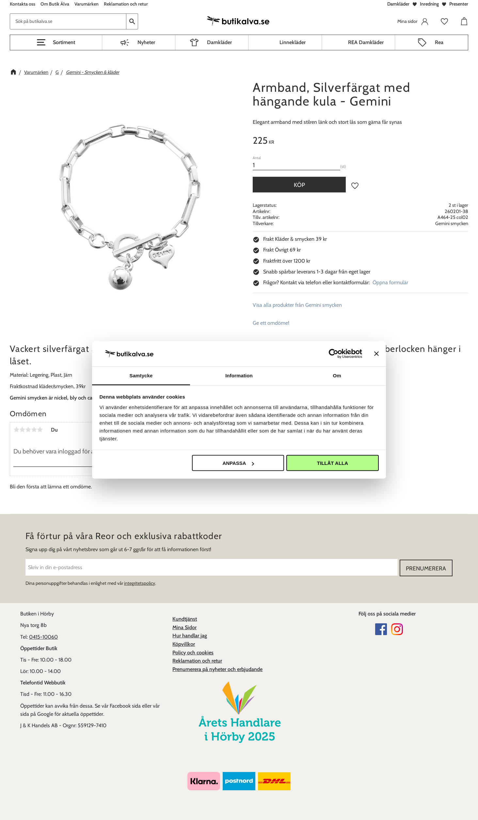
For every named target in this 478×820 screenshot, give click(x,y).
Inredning (429, 4)
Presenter (458, 4)
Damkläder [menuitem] (219, 42)
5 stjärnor (40, 430)
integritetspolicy (139, 582)
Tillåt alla (332, 463)
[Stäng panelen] (376, 354)
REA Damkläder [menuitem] (366, 42)
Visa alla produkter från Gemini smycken (297, 305)
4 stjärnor (34, 430)
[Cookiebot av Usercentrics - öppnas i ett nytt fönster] (333, 354)
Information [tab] (239, 375)
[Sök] (132, 21)
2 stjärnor (22, 430)
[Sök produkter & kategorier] (68, 21)
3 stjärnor (28, 430)
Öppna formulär (390, 282)
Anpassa (238, 463)
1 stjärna (16, 430)
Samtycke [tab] (141, 375)
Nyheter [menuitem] (146, 42)
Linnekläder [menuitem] (292, 42)
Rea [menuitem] (439, 42)
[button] (56, 42)
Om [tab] (337, 375)
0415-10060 (43, 636)
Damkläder (398, 4)
